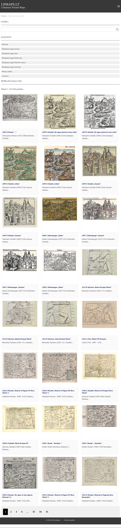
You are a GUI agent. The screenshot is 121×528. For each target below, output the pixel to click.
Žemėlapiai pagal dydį (10, 53)
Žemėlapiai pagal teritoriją (11, 67)
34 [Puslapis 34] (40, 511)
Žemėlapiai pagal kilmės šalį (12, 58)
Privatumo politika (69, 520)
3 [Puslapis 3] (16, 511)
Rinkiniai (5, 44)
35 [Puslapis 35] (47, 511)
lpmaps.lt (13, 5)
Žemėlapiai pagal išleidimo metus (14, 62)
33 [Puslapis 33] (34, 511)
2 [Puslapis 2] (10, 511)
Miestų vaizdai (7, 71)
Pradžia (3, 16)
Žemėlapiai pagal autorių (11, 49)
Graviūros (5, 76)
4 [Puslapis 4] (21, 511)
